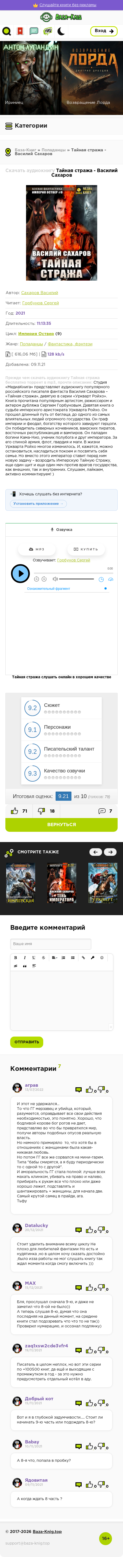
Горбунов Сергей (40, 303)
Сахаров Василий (39, 293)
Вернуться (61, 825)
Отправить (27, 1042)
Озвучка (64, 530)
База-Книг (25, 150)
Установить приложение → (38, 503)
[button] (16, 958)
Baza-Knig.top (47, 1532)
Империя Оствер (36, 334)
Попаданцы (54, 150)
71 (19, 811)
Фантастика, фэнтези (70, 344)
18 (46, 811)
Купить (86, 549)
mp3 (37, 549)
